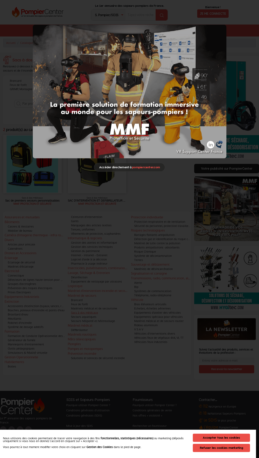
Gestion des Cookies (99, 447)
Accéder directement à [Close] (129, 167)
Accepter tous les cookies (221, 437)
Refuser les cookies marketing (221, 448)
